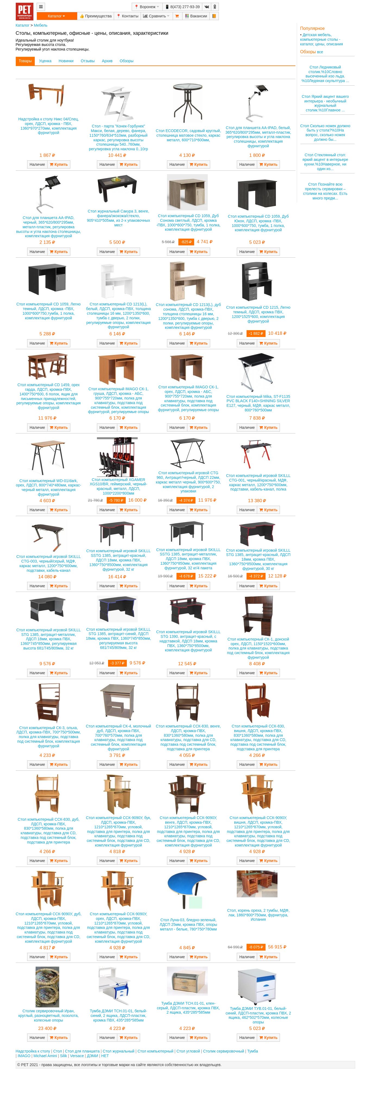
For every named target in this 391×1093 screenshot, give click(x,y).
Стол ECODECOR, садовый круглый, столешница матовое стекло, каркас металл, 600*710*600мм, (188, 135)
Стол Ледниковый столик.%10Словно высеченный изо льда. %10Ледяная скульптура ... (325, 74)
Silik (63, 1056)
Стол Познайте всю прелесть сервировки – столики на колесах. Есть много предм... (325, 191)
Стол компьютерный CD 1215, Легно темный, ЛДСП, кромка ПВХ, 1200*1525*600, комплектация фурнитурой (258, 314)
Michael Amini (45, 1056)
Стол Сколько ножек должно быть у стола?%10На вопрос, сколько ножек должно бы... (325, 133)
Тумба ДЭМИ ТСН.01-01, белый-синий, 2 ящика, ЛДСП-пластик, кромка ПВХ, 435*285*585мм (118, 1015)
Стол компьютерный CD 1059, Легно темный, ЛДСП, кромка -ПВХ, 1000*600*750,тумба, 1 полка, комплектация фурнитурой (48, 311)
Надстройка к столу (33, 1051)
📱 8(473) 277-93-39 (182, 7)
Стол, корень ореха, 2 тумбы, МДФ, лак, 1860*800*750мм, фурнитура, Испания (258, 915)
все (320, 52)
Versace (77, 1056)
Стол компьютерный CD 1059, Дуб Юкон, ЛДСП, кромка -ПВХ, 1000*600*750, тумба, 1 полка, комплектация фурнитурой (258, 223)
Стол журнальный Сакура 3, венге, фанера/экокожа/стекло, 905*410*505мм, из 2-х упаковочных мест (118, 218)
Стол (57, 1051)
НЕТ (105, 1056)
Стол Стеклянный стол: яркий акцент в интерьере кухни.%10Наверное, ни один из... (325, 162)
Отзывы (87, 61)
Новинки (66, 61)
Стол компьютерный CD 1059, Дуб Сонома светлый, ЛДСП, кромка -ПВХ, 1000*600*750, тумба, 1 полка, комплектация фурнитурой (188, 223)
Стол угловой (188, 1051)
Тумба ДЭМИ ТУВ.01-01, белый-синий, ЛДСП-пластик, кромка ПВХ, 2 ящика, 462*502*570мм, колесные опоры (258, 1015)
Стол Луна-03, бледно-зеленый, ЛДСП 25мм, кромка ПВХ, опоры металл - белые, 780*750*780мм (188, 924)
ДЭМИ (92, 1056)
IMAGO (24, 1056)
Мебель (40, 25)
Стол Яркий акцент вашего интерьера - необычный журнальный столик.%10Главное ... (325, 103)
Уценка (45, 61)
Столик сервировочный (223, 1051)
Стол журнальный (118, 1051)
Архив (107, 61)
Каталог (23, 25)
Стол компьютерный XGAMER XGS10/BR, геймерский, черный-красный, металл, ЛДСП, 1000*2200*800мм (118, 486)
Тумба (252, 1051)
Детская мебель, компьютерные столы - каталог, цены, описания (321, 39)
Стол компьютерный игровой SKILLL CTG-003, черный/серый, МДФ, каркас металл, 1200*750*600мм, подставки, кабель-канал (48, 563)
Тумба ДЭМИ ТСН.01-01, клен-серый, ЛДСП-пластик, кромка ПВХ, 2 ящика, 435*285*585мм (188, 1008)
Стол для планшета (82, 1051)
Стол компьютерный (155, 1051)
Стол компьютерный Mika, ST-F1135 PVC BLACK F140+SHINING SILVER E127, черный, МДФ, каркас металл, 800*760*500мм (258, 403)
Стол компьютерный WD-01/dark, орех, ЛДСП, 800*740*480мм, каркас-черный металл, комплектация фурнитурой (48, 487)
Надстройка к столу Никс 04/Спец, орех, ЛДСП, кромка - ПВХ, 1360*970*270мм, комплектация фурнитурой (48, 126)
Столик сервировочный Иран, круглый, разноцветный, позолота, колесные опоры (48, 1015)
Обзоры (127, 61)
